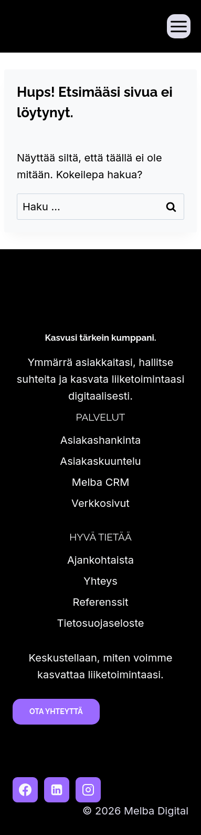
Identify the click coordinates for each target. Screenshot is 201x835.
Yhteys (100, 581)
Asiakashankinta (100, 440)
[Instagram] (88, 789)
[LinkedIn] (56, 789)
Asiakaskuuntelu (100, 461)
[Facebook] (25, 789)
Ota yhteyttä (56, 711)
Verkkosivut (100, 503)
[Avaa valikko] (179, 26)
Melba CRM (100, 482)
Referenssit (101, 602)
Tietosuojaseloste (100, 623)
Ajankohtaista (100, 560)
